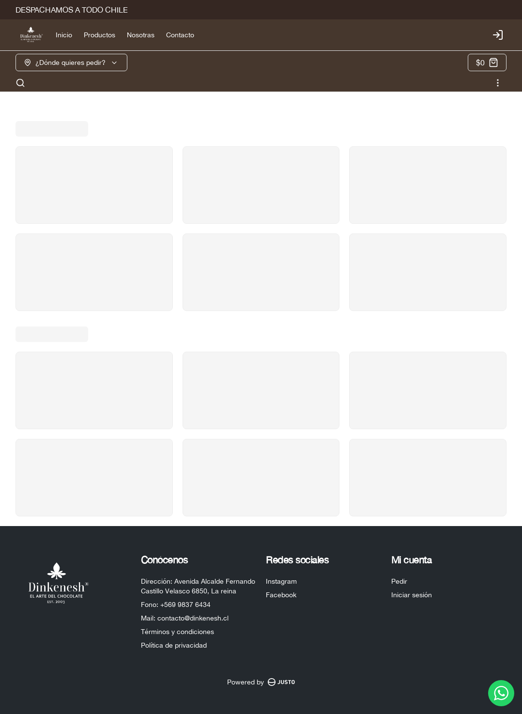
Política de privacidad (174, 645)
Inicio (64, 35)
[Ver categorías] (498, 83)
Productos (99, 35)
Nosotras (140, 35)
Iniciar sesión (411, 595)
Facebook (281, 595)
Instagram (281, 581)
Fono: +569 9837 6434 (176, 604)
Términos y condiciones (177, 632)
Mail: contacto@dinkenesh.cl (185, 618)
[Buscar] (20, 83)
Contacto (180, 35)
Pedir (399, 581)
